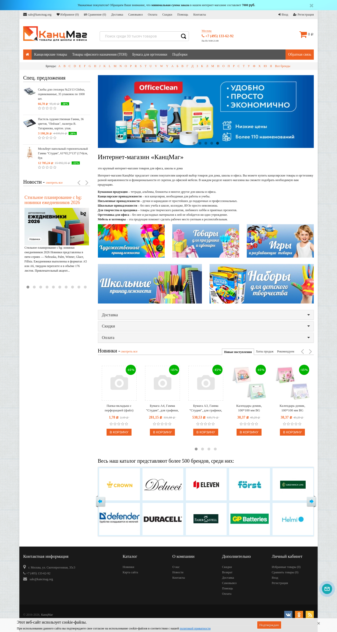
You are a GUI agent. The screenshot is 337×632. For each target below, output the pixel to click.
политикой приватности (195, 628)
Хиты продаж (265, 351)
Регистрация (303, 14)
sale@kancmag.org (37, 14)
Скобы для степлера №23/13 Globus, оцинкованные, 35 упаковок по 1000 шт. (61, 94)
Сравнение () (95, 14)
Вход (283, 14)
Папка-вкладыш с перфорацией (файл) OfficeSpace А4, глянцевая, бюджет (119, 408)
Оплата (152, 14)
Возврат (227, 572)
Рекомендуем (285, 351)
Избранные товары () (286, 567)
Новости (178, 572)
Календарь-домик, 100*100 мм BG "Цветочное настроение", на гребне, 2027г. (292, 408)
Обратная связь (299, 54)
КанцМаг (47, 614)
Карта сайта (130, 572)
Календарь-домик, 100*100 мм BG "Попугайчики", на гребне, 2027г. (249, 408)
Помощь (182, 14)
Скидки (167, 14)
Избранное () (68, 14)
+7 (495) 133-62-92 (218, 36)
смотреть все (54, 182)
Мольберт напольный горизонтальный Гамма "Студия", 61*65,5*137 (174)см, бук (63, 153)
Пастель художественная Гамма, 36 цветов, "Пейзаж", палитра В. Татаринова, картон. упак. (61, 123)
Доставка (117, 14)
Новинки (128, 567)
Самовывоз (135, 14)
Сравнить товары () (285, 572)
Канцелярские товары (50, 54)
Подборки (179, 54)
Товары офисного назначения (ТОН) (99, 54)
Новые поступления (238, 352)
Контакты (199, 14)
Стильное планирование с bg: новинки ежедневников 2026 (53, 200)
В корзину (119, 432)
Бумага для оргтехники (149, 54)
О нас (176, 567)
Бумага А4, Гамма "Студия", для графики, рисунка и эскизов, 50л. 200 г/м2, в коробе (162, 408)
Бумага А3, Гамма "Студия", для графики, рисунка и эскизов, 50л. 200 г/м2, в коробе (205, 408)
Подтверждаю (269, 625)
